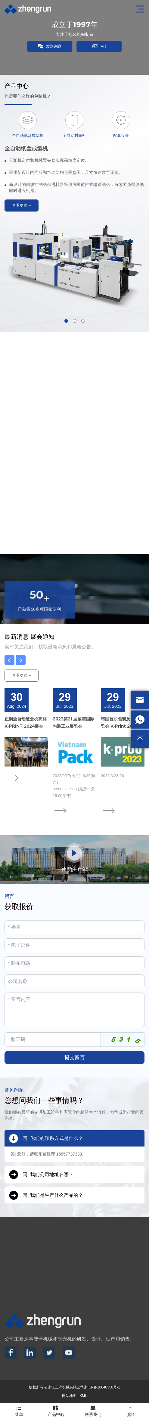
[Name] (74, 927)
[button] (66, 321)
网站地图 (69, 1396)
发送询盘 (50, 46)
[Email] (74, 945)
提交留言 (74, 1057)
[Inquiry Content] (74, 1010)
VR (99, 46)
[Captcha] (53, 1039)
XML (83, 1396)
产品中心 (55, 1410)
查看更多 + (21, 675)
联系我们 (93, 1410)
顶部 (130, 1410)
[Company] (74, 981)
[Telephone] (74, 963)
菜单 (18, 1410)
